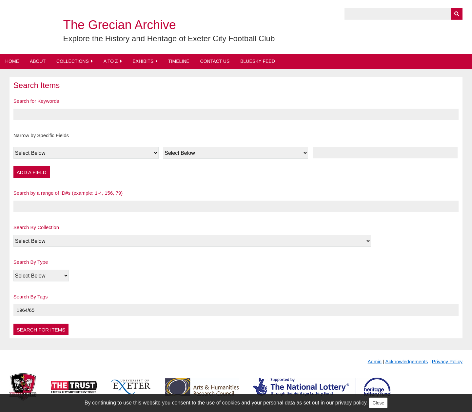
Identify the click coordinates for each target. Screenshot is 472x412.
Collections (72, 61)
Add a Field (32, 172)
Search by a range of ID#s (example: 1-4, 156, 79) (68, 193)
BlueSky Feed (257, 61)
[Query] (403, 14)
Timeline (178, 61)
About (38, 61)
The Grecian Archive (119, 25)
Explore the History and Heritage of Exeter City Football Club (169, 38)
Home (12, 61)
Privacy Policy (447, 361)
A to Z (111, 61)
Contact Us (215, 61)
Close (378, 402)
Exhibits (142, 61)
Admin (375, 361)
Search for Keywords (36, 101)
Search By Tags (30, 296)
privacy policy (350, 402)
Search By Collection (36, 227)
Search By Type (30, 262)
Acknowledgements (406, 361)
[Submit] (456, 14)
